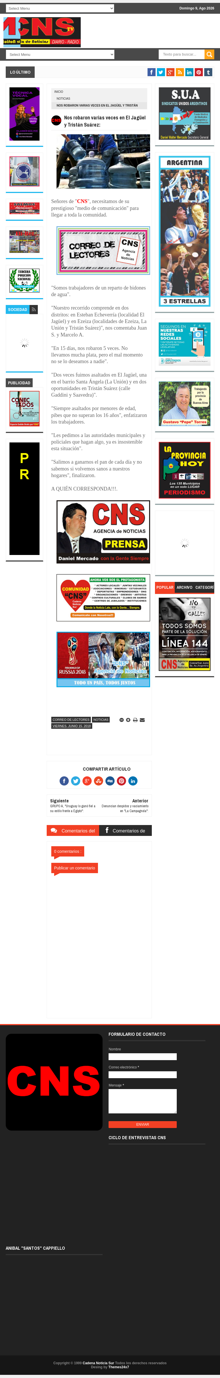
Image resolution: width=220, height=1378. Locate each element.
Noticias (63, 98)
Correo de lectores (71, 719)
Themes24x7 (118, 1367)
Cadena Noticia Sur (98, 1363)
